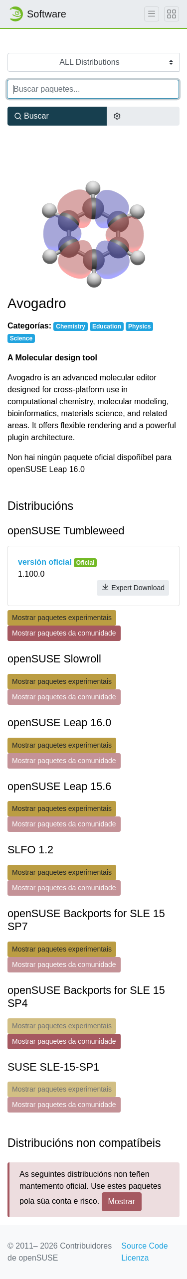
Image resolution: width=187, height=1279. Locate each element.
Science (21, 338)
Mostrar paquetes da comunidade (64, 633)
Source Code (144, 1246)
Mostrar (121, 1201)
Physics (139, 326)
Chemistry (70, 326)
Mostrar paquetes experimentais (62, 618)
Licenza (135, 1258)
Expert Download (133, 587)
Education (106, 326)
